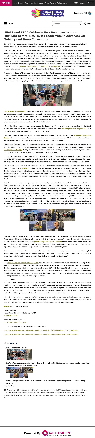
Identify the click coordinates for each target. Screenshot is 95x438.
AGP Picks (6, 3)
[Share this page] (87, 23)
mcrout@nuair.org (10, 315)
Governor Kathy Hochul (28, 66)
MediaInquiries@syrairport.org (15, 322)
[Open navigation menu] (8, 23)
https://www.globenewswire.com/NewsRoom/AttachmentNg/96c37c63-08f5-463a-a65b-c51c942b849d (41, 330)
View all (90, 3)
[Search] (64, 23)
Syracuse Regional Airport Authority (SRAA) (23, 263)
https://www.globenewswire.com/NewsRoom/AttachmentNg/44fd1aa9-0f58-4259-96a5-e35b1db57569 (41, 334)
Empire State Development (50, 66)
